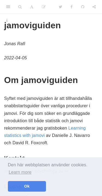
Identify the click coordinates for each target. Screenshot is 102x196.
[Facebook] (71, 7)
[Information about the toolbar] (7, 20)
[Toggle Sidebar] (8, 7)
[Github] (82, 7)
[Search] (20, 7)
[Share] (94, 7)
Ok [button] (27, 186)
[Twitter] (60, 7)
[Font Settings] (32, 7)
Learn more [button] (20, 172)
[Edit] (44, 7)
